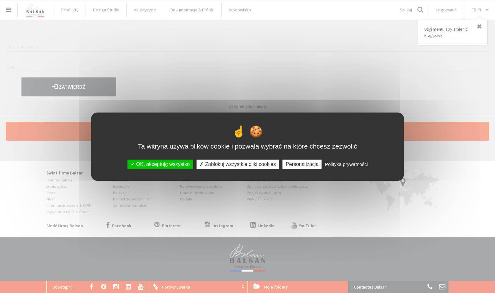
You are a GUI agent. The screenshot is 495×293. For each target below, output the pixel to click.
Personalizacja (302, 164)
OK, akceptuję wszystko (160, 164)
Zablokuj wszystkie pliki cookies (238, 164)
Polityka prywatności (346, 164)
